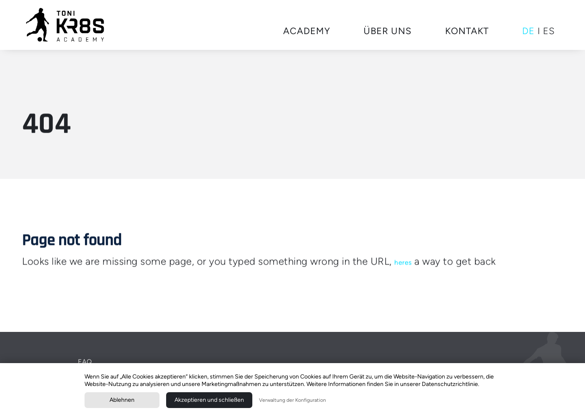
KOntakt (467, 31)
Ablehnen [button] (122, 399)
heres (403, 262)
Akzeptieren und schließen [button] (209, 399)
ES (549, 31)
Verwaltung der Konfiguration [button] (292, 400)
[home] (65, 25)
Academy (306, 31)
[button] (306, 31)
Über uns (387, 31)
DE (528, 31)
